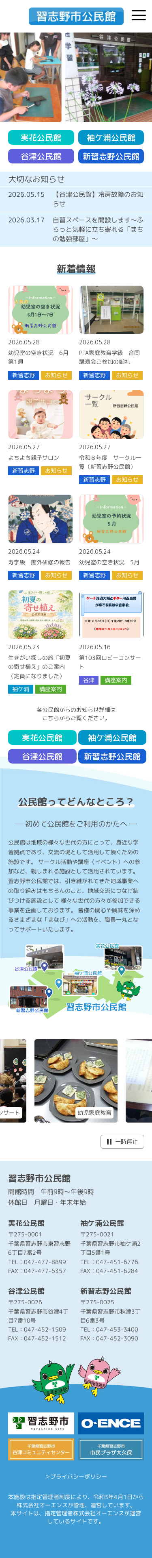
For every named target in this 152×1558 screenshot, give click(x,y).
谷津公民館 (41, 156)
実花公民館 (41, 137)
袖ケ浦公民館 (111, 137)
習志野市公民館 (39, 1178)
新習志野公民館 (111, 156)
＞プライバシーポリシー (76, 1476)
